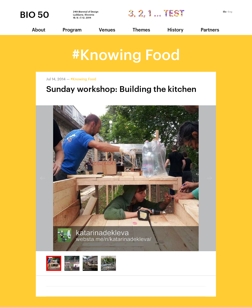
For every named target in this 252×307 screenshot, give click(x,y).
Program (72, 29)
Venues (107, 29)
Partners (210, 29)
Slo (224, 11)
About (38, 29)
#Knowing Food (83, 78)
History (175, 29)
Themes (141, 29)
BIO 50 (34, 14)
